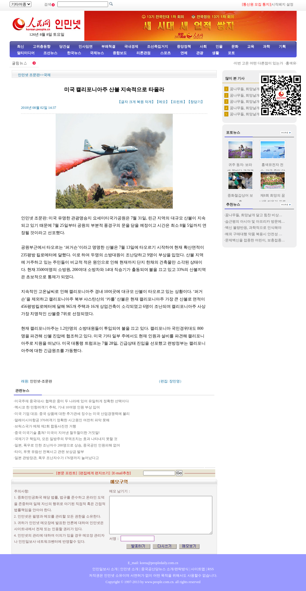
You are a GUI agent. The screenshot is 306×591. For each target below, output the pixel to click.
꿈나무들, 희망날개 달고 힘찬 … (255, 89)
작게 (148, 102)
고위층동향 (41, 46)
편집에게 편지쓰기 (94, 473)
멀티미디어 (26, 53)
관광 (199, 53)
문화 (234, 46)
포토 (231, 53)
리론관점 (143, 53)
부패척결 (108, 46)
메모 (162, 102)
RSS (211, 569)
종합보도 (120, 53)
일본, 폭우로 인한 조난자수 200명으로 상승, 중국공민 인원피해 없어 (67, 445)
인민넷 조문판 (29, 75)
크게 (132, 102)
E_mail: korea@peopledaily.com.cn (153, 563)
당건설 (64, 46)
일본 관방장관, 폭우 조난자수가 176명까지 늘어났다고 (57, 458)
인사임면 (85, 46)
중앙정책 (184, 46)
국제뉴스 (97, 53)
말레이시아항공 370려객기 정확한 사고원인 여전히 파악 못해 (62, 420)
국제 (47, 75)
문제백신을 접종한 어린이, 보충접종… (255, 240)
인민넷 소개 (129, 569)
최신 (20, 46)
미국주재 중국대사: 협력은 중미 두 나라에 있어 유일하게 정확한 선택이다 (72, 401)
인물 (219, 46)
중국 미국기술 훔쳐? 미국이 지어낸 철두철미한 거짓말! (57, 433)
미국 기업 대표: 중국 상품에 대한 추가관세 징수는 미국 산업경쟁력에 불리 (72, 414)
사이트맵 (198, 569)
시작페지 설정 (282, 4)
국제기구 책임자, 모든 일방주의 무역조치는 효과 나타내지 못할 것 (66, 439)
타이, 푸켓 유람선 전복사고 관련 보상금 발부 (50, 452)
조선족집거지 (157, 46)
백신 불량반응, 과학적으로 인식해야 (253, 228)
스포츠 (165, 53)
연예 (183, 53)
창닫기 (195, 102)
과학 (266, 46)
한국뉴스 (74, 53)
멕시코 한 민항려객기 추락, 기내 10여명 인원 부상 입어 (57, 407)
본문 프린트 (66, 473)
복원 (140, 102)
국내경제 (131, 46)
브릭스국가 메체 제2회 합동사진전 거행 (45, 426)
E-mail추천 (121, 473)
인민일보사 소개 (105, 569)
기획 (282, 46)
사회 (203, 46)
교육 (250, 46)
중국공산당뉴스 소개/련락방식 (165, 569)
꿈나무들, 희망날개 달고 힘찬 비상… (253, 215)
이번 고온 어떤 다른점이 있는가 (260, 63)
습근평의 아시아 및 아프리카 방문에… (255, 221)
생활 (215, 53)
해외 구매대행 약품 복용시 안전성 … (253, 234)
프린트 (178, 102)
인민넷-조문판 (41, 381)
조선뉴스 (50, 53)
